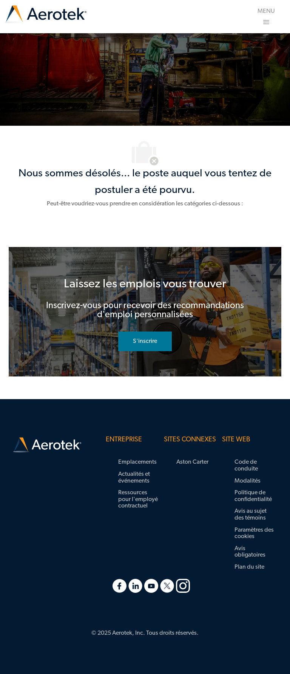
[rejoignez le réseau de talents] (145, 341)
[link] (45, 14)
